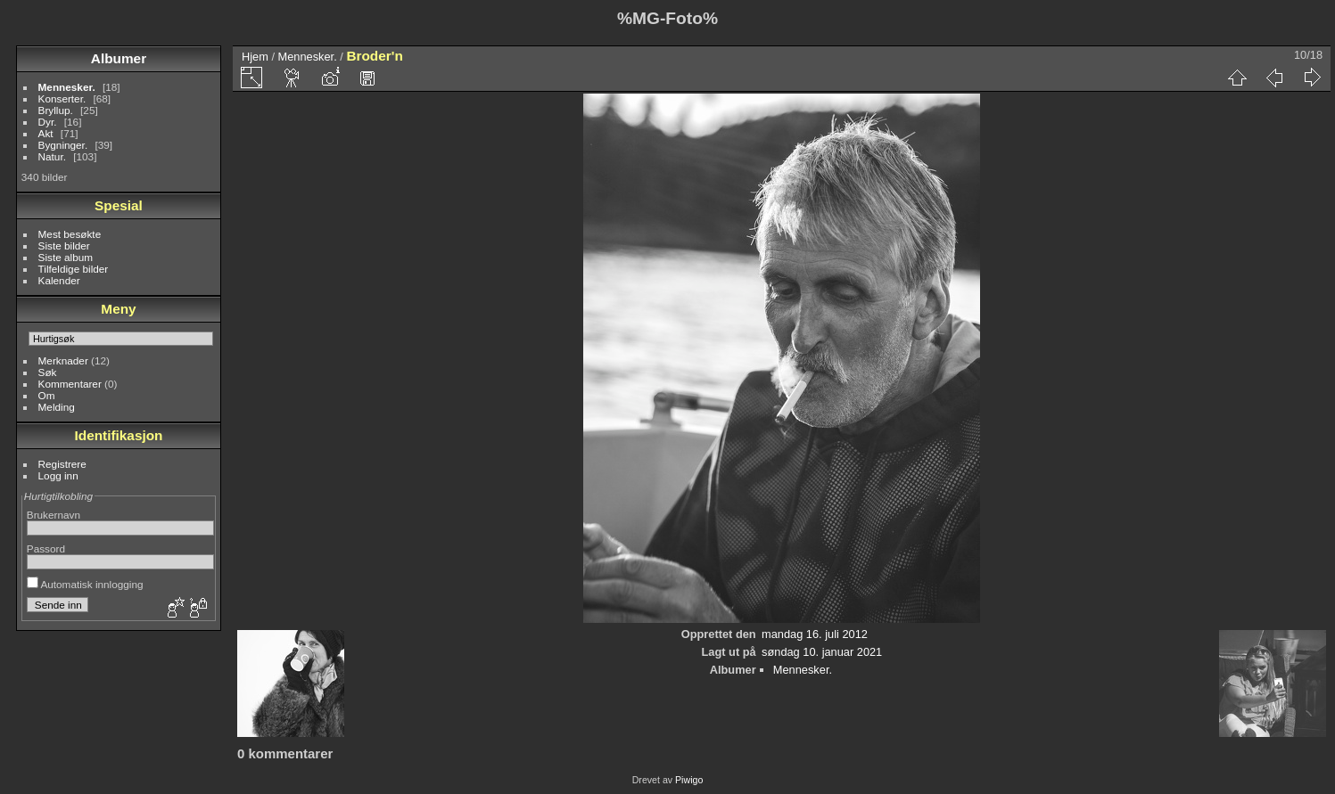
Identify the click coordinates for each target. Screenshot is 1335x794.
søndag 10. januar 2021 (822, 652)
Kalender (59, 280)
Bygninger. (63, 145)
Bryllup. (55, 110)
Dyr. (47, 121)
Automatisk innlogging (85, 584)
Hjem (255, 56)
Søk (47, 372)
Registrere (62, 464)
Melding (56, 407)
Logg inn (58, 475)
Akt (46, 133)
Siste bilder (64, 245)
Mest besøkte (70, 234)
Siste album (65, 257)
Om (46, 395)
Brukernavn (53, 514)
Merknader (63, 360)
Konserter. (62, 98)
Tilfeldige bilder (73, 268)
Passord (46, 548)
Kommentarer (70, 383)
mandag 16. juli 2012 (815, 634)
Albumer (118, 58)
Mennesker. (66, 87)
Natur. (52, 156)
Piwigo (689, 779)
